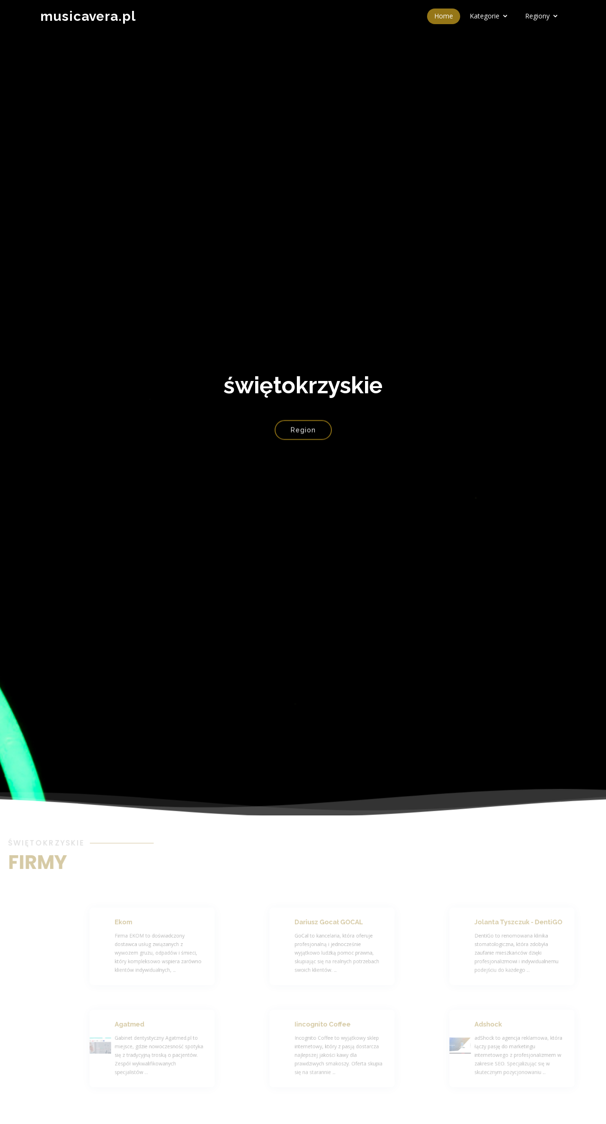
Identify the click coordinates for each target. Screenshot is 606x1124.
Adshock (507, 1028)
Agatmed (148, 1028)
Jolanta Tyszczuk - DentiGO (532, 926)
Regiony (537, 15)
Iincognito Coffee (339, 1028)
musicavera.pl (88, 16)
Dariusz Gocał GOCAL (344, 926)
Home (443, 15)
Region (303, 434)
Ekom (143, 926)
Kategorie (484, 15)
